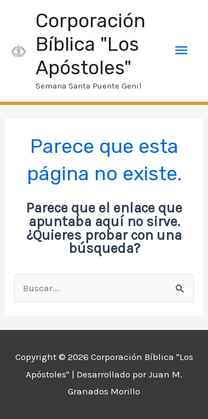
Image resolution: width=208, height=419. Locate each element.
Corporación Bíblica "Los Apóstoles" (91, 44)
